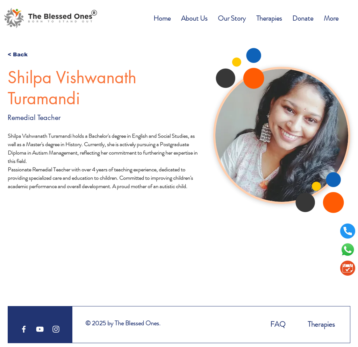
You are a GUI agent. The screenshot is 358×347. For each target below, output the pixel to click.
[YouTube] (39, 329)
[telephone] (347, 231)
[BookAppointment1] (347, 268)
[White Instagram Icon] (55, 329)
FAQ (278, 324)
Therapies (321, 324)
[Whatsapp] (347, 249)
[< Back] (21, 54)
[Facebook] (23, 329)
